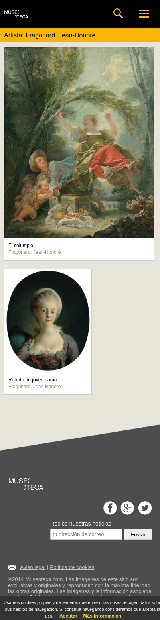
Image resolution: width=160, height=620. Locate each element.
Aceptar (68, 616)
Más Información (102, 616)
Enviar (138, 535)
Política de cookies (72, 567)
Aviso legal (32, 567)
